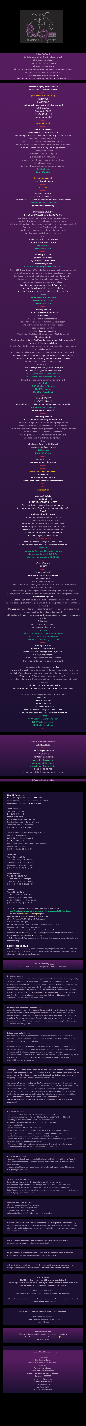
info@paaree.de (43, 744)
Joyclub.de (34, 800)
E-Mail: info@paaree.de (43, 1379)
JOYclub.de (53, 75)
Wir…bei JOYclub (43, 1339)
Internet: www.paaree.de (43, 1381)
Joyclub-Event (43, 754)
